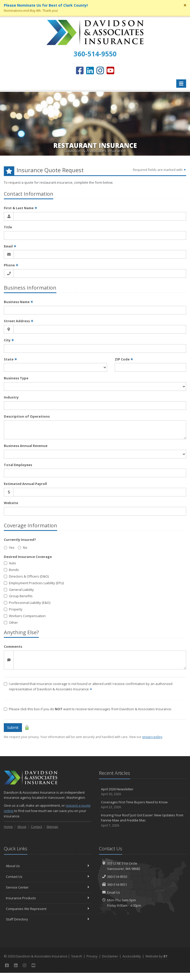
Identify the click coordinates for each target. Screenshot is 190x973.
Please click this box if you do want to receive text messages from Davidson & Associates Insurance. (88, 709)
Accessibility (131, 956)
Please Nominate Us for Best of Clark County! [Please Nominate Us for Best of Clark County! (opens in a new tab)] (46, 5)
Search (76, 956)
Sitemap (52, 827)
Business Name (18, 302)
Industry (11, 397)
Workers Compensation (25, 616)
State (10, 359)
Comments (13, 646)
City (9, 340)
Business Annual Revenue (25, 445)
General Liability (19, 589)
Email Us (113, 892)
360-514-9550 (117, 876)
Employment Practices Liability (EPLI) (34, 583)
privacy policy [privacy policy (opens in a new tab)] (152, 737)
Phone (11, 265)
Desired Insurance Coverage (28, 556)
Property (13, 609)
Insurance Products (47, 898)
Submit (13, 727)
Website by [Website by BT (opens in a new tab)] (156, 956)
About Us (47, 866)
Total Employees (18, 465)
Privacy (92, 956)
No (22, 547)
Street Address (18, 321)
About (21, 827)
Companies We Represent (47, 908)
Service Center (47, 887)
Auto (10, 563)
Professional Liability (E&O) (27, 602)
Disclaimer (110, 956)
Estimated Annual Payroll (25, 483)
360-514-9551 (117, 884)
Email (10, 246)
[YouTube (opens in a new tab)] (110, 70)
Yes (9, 547)
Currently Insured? (20, 539)
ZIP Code (124, 359)
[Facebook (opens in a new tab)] (80, 70)
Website (11, 503)
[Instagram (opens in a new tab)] (100, 70)
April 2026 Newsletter (142, 792)
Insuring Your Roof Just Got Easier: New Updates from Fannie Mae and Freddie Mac (142, 820)
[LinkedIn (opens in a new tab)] (90, 70)
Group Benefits (18, 596)
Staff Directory (47, 919)
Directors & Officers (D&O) (26, 576)
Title (8, 227)
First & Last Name (20, 208)
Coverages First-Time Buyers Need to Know (142, 805)
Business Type (16, 378)
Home (8, 827)
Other (11, 622)
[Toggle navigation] (181, 83)
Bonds (11, 569)
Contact (36, 827)
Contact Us (47, 876)
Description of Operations (27, 416)
